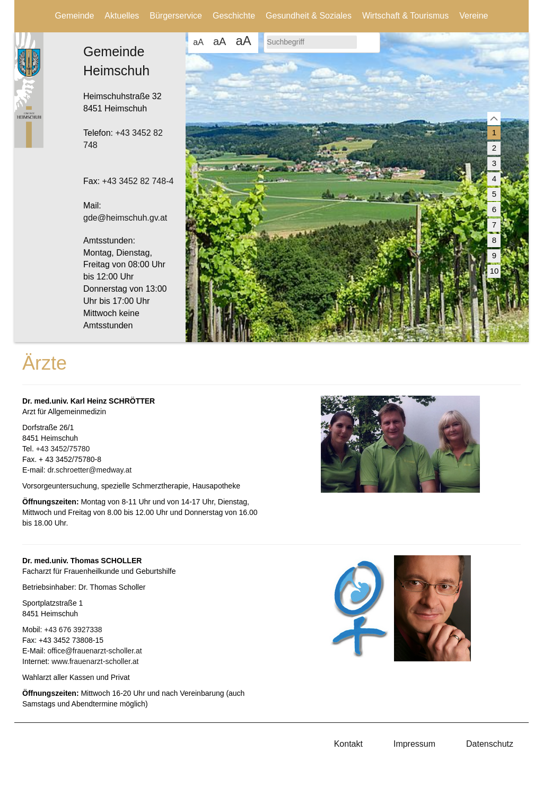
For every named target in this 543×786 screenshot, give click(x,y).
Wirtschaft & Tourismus (405, 15)
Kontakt (348, 743)
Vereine (473, 15)
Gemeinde (74, 15)
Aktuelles (121, 15)
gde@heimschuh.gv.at (125, 217)
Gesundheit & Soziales (309, 15)
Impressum (414, 743)
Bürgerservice (176, 15)
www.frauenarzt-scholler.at (94, 661)
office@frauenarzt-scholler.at (94, 651)
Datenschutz (489, 743)
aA (198, 42)
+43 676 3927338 (73, 629)
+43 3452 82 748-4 (138, 181)
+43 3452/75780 (63, 448)
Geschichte (234, 15)
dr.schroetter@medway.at (89, 470)
